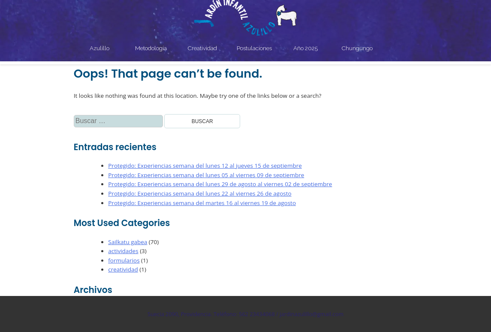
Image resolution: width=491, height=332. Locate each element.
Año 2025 (305, 48)
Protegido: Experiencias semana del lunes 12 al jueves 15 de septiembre (205, 165)
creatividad (123, 269)
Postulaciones (254, 48)
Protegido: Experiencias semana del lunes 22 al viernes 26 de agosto (199, 193)
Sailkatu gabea (127, 242)
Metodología (151, 48)
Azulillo (99, 48)
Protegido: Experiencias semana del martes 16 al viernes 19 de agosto (202, 203)
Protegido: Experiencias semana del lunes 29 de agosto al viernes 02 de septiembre (220, 184)
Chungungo (357, 48)
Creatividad (202, 48)
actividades (123, 251)
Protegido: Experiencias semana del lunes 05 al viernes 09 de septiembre (206, 175)
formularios (123, 260)
